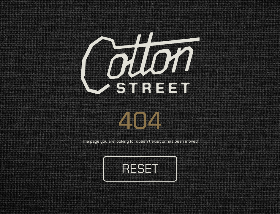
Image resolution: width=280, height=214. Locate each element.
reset (140, 168)
